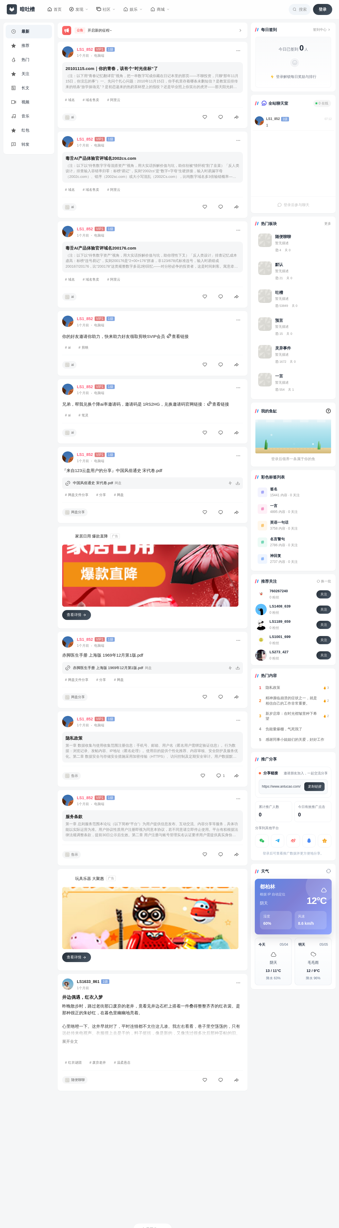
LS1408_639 (280, 606)
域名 (71, 100)
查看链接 (177, 336)
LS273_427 (279, 652)
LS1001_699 (280, 637)
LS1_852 (273, 119)
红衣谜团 (75, 1063)
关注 (323, 594)
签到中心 (322, 30)
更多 (327, 224)
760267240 (279, 591)
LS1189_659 (280, 621)
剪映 (85, 347)
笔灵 (85, 415)
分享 (102, 495)
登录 (323, 9)
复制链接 (314, 786)
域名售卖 (92, 100)
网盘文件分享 (78, 495)
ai (69, 347)
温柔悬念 (124, 1063)
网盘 (120, 495)
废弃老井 (99, 1063)
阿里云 (115, 100)
